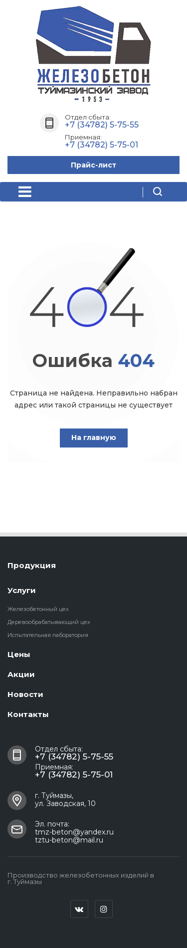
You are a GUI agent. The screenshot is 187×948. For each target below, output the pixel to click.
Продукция (31, 565)
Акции (21, 674)
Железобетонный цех (38, 609)
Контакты (28, 714)
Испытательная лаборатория (47, 635)
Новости (25, 694)
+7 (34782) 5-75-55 (102, 124)
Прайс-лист (93, 165)
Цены (18, 654)
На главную (93, 437)
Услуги (21, 590)
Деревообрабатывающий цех (48, 622)
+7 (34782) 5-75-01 (101, 144)
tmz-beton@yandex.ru (74, 832)
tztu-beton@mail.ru (69, 840)
